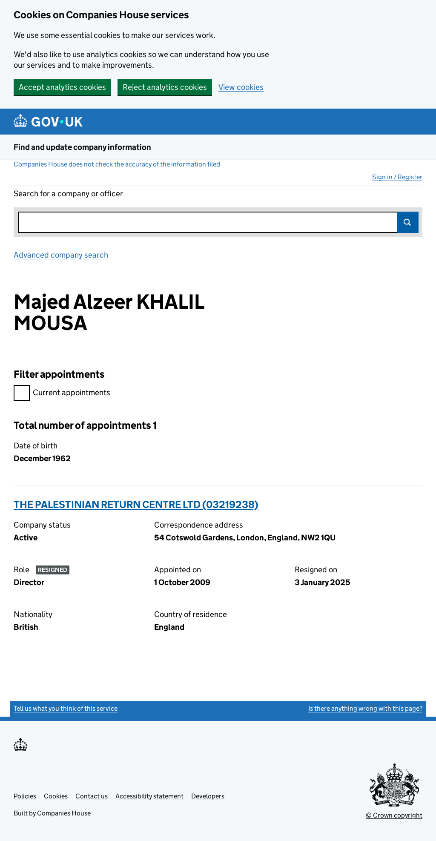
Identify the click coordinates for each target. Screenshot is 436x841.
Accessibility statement (149, 796)
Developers (207, 796)
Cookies (56, 796)
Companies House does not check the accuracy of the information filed (117, 164)
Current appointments (62, 393)
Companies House (64, 813)
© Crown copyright (394, 815)
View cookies (241, 87)
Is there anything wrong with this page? (365, 708)
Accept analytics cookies (62, 87)
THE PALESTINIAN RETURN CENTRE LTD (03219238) (136, 504)
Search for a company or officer (68, 193)
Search (408, 222)
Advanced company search (61, 255)
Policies (25, 796)
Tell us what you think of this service (66, 708)
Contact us (91, 796)
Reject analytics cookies (165, 87)
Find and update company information (82, 147)
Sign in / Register (397, 177)
